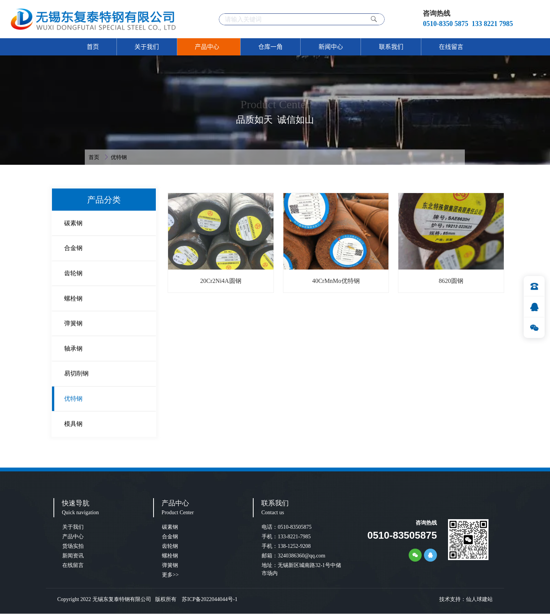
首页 (95, 157)
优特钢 (119, 157)
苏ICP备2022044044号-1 (208, 599)
